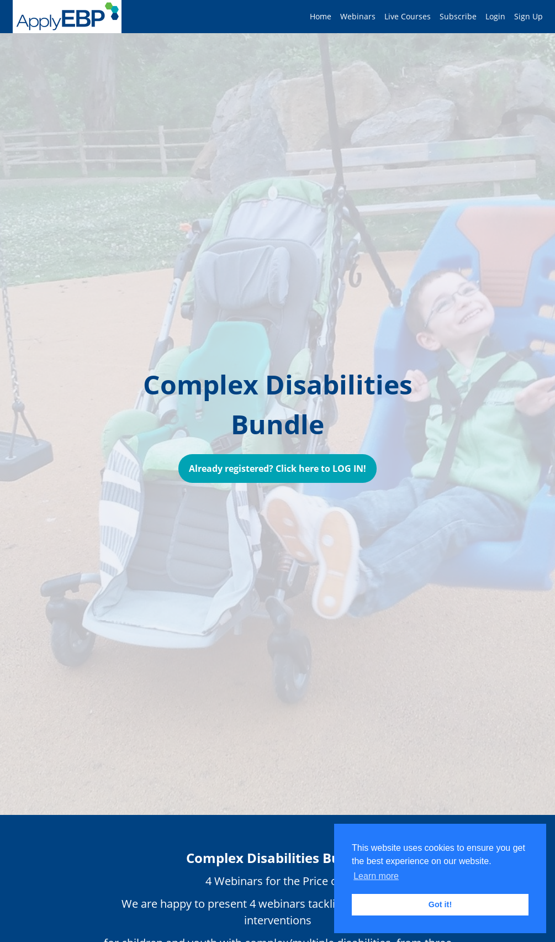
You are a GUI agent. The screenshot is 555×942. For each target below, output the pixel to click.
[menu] (422, 16)
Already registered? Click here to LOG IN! (277, 468)
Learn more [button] (376, 876)
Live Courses (407, 16)
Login (495, 16)
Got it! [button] (440, 904)
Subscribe (458, 16)
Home (320, 16)
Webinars (358, 16)
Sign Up (528, 16)
